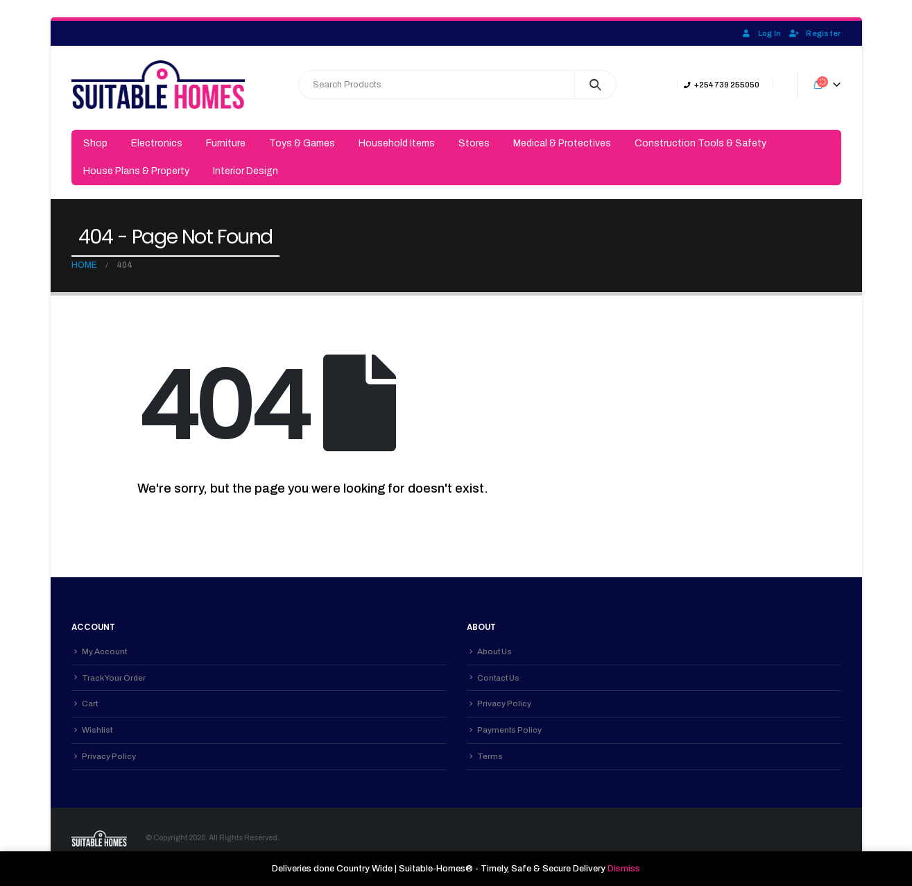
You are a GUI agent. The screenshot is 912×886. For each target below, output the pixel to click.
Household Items (397, 143)
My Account (104, 651)
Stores (474, 143)
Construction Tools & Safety (700, 143)
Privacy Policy (109, 756)
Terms (490, 756)
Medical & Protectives (562, 143)
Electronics (156, 143)
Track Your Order (114, 678)
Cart (90, 703)
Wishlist (97, 730)
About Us (494, 651)
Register (814, 33)
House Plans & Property (136, 171)
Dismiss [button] (624, 869)
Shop (95, 143)
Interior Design (245, 171)
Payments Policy (509, 730)
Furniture (226, 143)
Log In (761, 33)
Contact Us (498, 678)
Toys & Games (302, 143)
